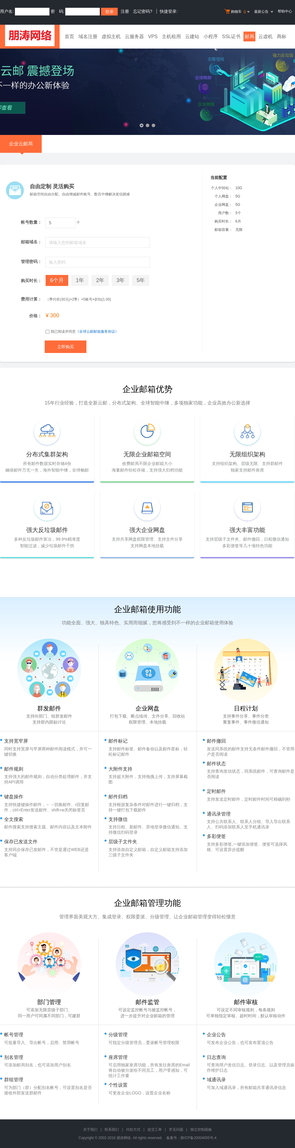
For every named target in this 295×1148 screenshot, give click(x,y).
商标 (281, 36)
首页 (69, 36)
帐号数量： (31, 222)
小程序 (211, 36)
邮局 (249, 36)
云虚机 (265, 36)
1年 (80, 280)
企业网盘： (223, 205)
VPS (153, 36)
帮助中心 (285, 11)
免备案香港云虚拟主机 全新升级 (147, 87)
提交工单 (155, 1129)
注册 (125, 11)
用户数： (225, 213)
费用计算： (31, 299)
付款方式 (133, 1129)
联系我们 (112, 1129)
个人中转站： (221, 188)
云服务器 (134, 36)
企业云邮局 (21, 147)
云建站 (192, 36)
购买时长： (223, 221)
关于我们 (90, 1129)
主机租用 (171, 36)
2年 (100, 280)
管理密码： (31, 261)
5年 (140, 280)
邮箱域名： (31, 241)
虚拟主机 (111, 36)
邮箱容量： (223, 230)
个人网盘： (223, 196)
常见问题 (176, 1129)
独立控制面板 (201, 1129)
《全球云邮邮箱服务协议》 (97, 331)
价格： (35, 315)
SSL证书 (231, 36)
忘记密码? (142, 11)
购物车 (237, 12)
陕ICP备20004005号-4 (198, 1138)
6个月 (57, 280)
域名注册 (87, 36)
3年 (120, 280)
